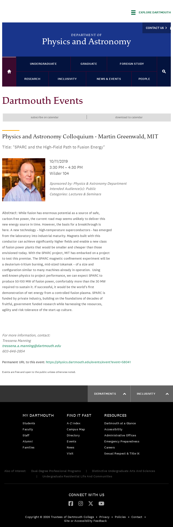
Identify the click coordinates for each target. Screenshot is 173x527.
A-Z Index (73, 423)
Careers (109, 447)
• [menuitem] (96, 517)
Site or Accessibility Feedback (85, 521)
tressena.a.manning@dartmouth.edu (31, 345)
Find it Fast (79, 415)
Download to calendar (129, 117)
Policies (120, 517)
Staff (26, 435)
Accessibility (113, 429)
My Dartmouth (38, 415)
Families (28, 447)
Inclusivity (153, 394)
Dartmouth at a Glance (120, 423)
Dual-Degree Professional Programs (56, 471)
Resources (115, 415)
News (70, 447)
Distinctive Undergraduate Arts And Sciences (123, 471)
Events (71, 441)
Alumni (28, 441)
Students (29, 423)
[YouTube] (101, 503)
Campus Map (76, 429)
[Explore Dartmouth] (151, 12)
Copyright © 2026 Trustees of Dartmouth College (59, 517)
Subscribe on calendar (45, 117)
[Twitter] (90, 503)
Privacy (104, 517)
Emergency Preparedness (121, 441)
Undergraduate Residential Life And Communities (77, 476)
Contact (136, 517)
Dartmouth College (36, 11)
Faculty (28, 429)
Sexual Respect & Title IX (122, 453)
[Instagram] (80, 503)
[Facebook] (71, 503)
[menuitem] (39, 432)
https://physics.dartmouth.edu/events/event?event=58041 (88, 362)
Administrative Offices (120, 435)
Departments (110, 394)
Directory (73, 435)
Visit (70, 453)
